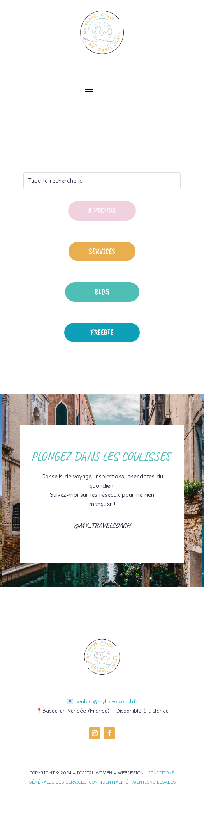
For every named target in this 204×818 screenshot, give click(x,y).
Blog (102, 292)
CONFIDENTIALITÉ (108, 782)
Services (102, 251)
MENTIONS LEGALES (154, 782)
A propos (102, 210)
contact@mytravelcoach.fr (106, 701)
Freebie (102, 332)
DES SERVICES (70, 782)
